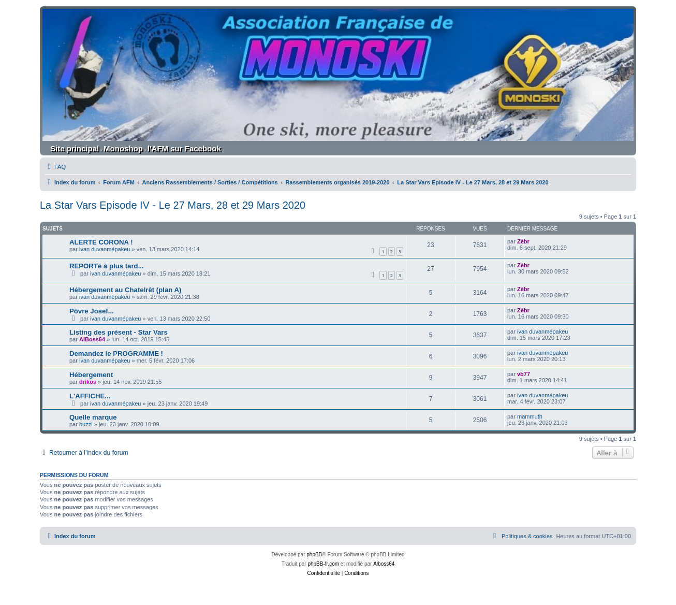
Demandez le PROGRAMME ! (116, 353)
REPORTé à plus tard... (106, 266)
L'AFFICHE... (89, 396)
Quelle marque (93, 417)
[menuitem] (55, 167)
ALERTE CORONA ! (101, 242)
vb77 (523, 374)
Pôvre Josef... (91, 311)
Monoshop (123, 148)
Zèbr (523, 241)
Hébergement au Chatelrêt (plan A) (125, 290)
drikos (87, 382)
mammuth (529, 416)
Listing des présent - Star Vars (118, 332)
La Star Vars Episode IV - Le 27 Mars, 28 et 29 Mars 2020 (172, 205)
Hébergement (91, 375)
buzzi (86, 424)
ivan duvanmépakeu (104, 249)
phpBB (314, 554)
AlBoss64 (92, 339)
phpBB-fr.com (323, 564)
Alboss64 (383, 564)
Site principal (74, 148)
